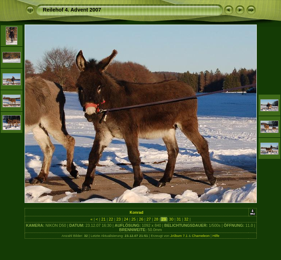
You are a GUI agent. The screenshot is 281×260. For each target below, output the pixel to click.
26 (141, 219)
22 (111, 219)
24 (126, 219)
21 (103, 219)
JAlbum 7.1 (179, 236)
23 (118, 219)
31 (178, 219)
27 (148, 219)
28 (156, 219)
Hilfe (215, 236)
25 (133, 219)
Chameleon (201, 236)
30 (171, 219)
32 (186, 219)
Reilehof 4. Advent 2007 (72, 10)
